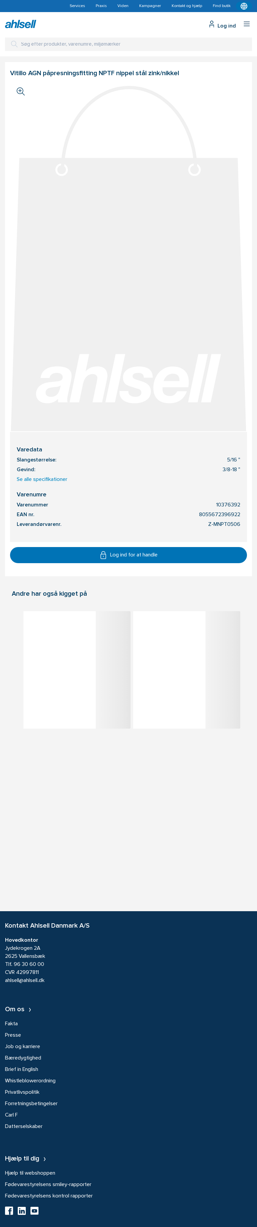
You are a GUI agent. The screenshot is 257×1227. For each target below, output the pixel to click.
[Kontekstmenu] (244, 6)
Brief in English (21, 1069)
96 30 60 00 (29, 964)
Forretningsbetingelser (31, 1103)
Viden (122, 6)
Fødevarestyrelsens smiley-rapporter (48, 1184)
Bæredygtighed (23, 1058)
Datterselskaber (23, 1126)
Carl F (11, 1115)
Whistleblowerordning (30, 1081)
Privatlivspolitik (22, 1092)
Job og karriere (22, 1046)
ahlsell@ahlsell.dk (25, 980)
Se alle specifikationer (42, 479)
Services (77, 6)
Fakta (11, 1024)
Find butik (222, 6)
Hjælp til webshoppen (30, 1173)
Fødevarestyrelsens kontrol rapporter (49, 1196)
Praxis (101, 6)
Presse (13, 1035)
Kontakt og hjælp (187, 6)
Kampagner (150, 6)
